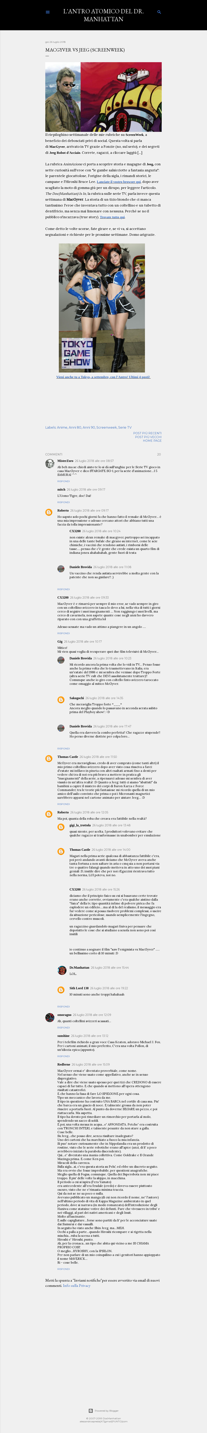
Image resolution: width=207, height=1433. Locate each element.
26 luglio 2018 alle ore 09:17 (86, 489)
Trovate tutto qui (112, 217)
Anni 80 (75, 427)
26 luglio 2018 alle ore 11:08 (112, 567)
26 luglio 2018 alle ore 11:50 (98, 757)
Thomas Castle (67, 756)
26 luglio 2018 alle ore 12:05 (89, 812)
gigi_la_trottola (80, 825)
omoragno (64, 1015)
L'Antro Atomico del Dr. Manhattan (103, 15)
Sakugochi (77, 698)
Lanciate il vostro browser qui (119, 182)
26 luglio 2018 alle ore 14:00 (111, 850)
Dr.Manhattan (79, 967)
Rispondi (63, 481)
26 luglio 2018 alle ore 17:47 (112, 726)
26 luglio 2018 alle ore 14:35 (104, 698)
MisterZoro (65, 461)
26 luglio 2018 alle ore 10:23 (112, 658)
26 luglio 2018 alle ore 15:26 (101, 889)
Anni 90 (89, 427)
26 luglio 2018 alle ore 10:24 (101, 531)
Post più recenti (147, 433)
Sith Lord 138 (79, 988)
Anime (62, 427)
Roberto (63, 510)
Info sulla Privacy (77, 1285)
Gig (59, 641)
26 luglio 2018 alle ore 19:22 (109, 988)
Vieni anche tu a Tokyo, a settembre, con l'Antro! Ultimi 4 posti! (103, 377)
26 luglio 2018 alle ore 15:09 (91, 1064)
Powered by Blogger (103, 1410)
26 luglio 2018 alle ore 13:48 (111, 825)
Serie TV (125, 427)
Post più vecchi (148, 437)
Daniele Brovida (81, 567)
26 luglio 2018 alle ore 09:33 (89, 597)
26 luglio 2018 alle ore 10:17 (83, 641)
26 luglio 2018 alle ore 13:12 (89, 1036)
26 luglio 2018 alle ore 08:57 (94, 461)
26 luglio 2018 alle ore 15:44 (110, 967)
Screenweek (106, 427)
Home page (152, 441)
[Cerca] (159, 11)
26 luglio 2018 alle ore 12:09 (92, 1015)
